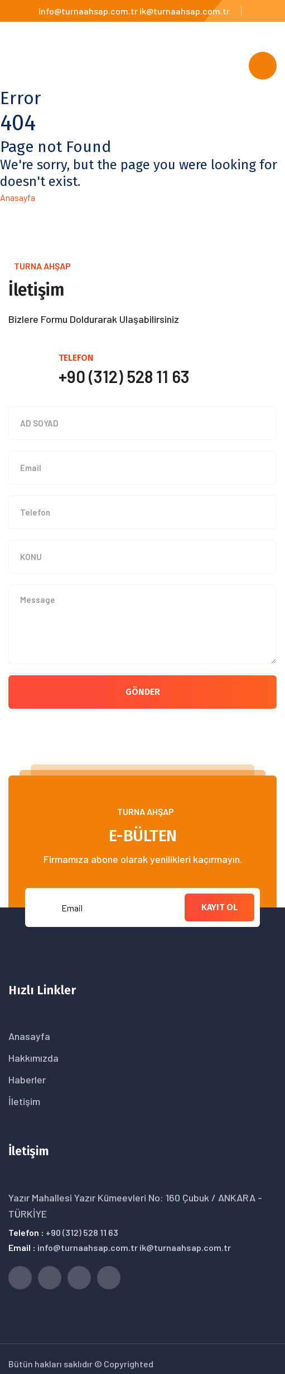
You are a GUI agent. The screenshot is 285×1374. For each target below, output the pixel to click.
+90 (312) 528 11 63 (82, 1232)
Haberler (27, 1079)
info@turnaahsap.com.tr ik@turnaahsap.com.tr (134, 11)
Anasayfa (17, 197)
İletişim (24, 1101)
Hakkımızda (33, 1058)
